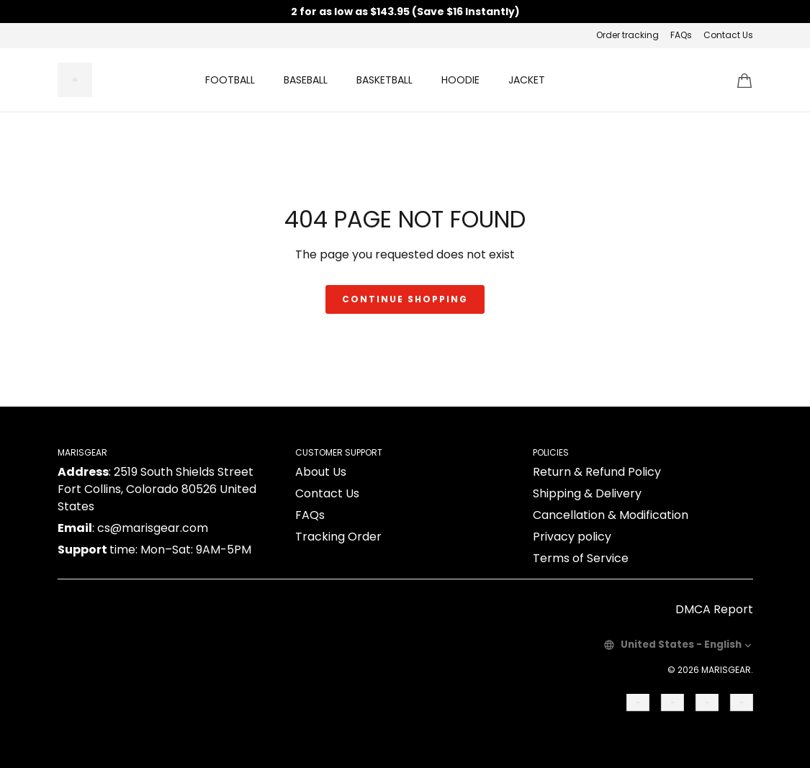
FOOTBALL (230, 80)
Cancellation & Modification (610, 515)
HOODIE (460, 80)
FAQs (681, 35)
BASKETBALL (384, 80)
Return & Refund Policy (597, 472)
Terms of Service (581, 558)
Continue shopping (405, 299)
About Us (320, 472)
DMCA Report (714, 609)
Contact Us (728, 35)
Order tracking (627, 35)
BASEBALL (306, 80)
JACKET (526, 80)
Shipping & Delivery (587, 493)
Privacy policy (572, 536)
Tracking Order (338, 536)
